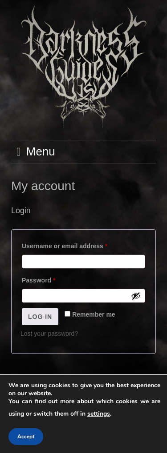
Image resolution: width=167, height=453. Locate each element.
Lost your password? (49, 333)
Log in (40, 316)
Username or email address (78, 245)
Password (52, 279)
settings (98, 413)
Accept (25, 436)
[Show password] (136, 295)
